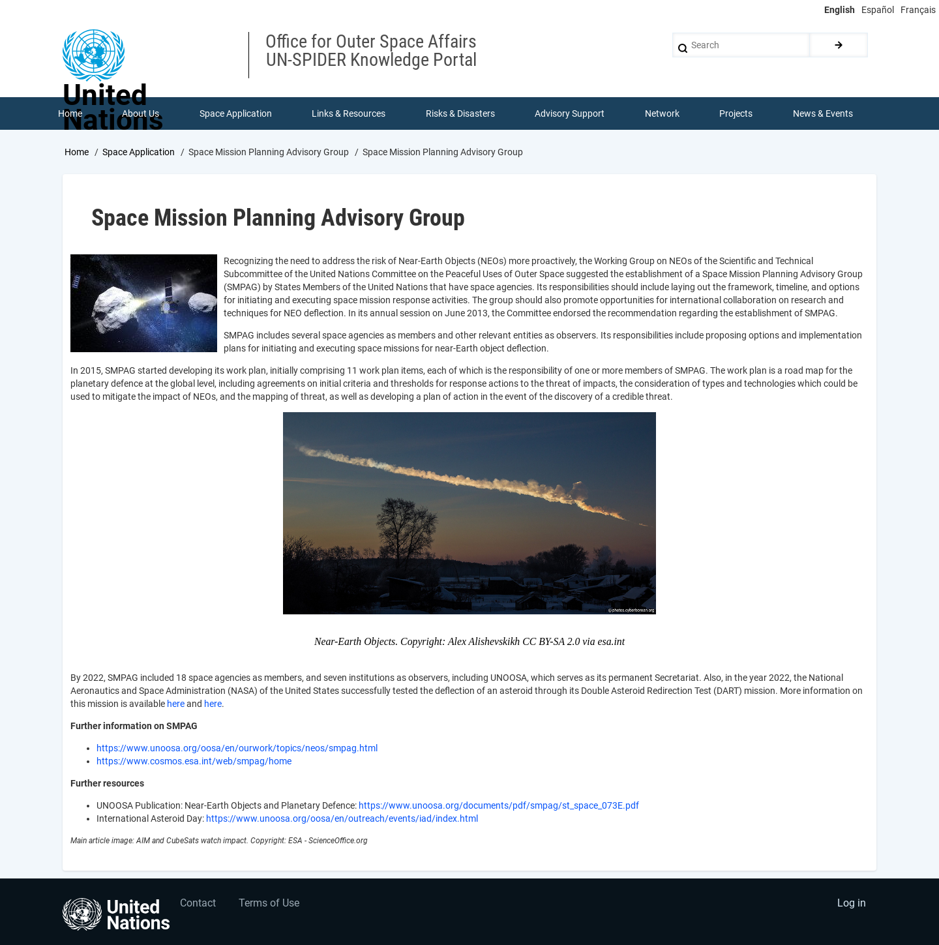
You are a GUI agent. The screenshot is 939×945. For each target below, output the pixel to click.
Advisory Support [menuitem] (569, 113)
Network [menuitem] (662, 113)
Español (877, 10)
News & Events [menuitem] (823, 113)
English (839, 10)
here (176, 703)
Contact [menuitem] (198, 903)
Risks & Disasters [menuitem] (460, 113)
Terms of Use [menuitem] (269, 903)
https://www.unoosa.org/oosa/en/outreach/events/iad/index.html (342, 818)
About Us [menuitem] (140, 113)
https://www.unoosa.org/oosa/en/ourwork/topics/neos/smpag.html (237, 748)
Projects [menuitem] (736, 113)
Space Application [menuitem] (236, 113)
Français (918, 10)
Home (77, 152)
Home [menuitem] (70, 113)
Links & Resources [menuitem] (348, 113)
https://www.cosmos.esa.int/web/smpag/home (194, 761)
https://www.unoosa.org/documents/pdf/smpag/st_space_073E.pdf (499, 805)
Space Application (138, 152)
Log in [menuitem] (851, 903)
